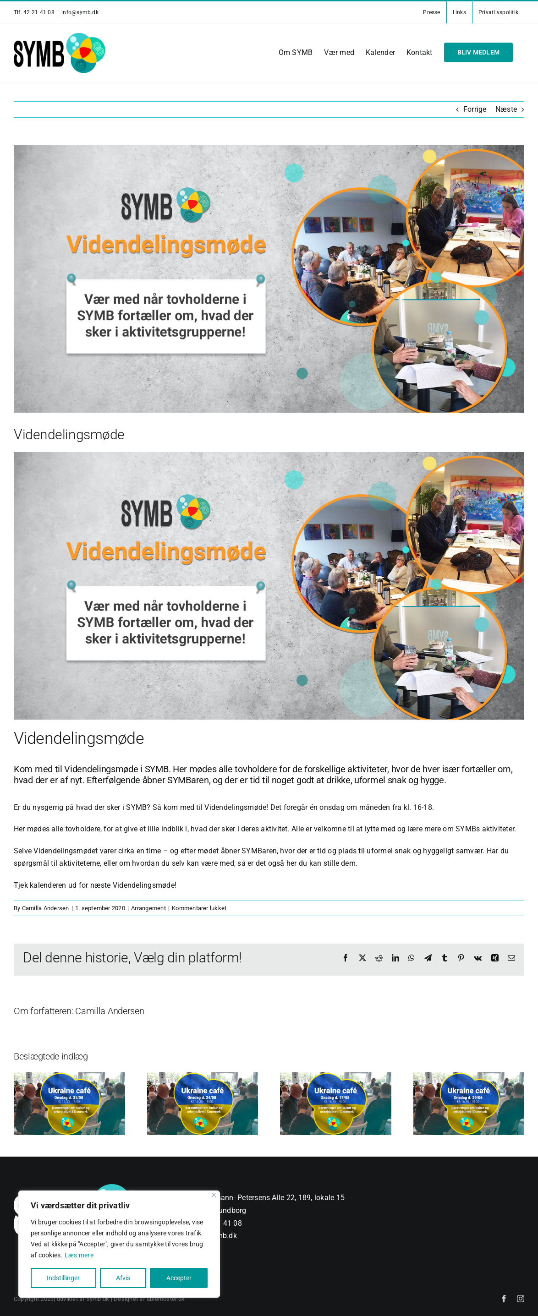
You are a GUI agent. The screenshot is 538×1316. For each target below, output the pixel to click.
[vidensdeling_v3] (269, 279)
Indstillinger (63, 1278)
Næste (506, 109)
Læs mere (79, 1255)
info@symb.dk (80, 12)
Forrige (475, 109)
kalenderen (48, 885)
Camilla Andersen (45, 908)
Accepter (179, 1278)
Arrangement (148, 908)
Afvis (123, 1278)
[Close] (214, 1195)
